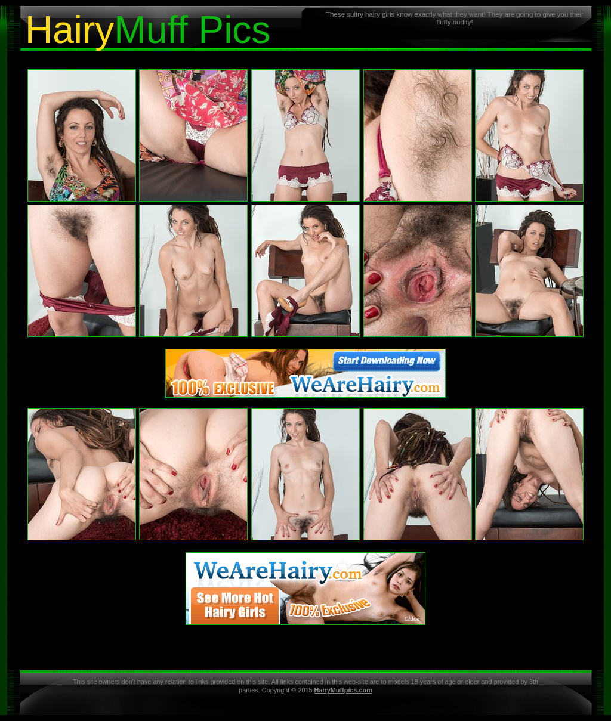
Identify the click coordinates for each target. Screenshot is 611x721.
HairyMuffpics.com (343, 690)
